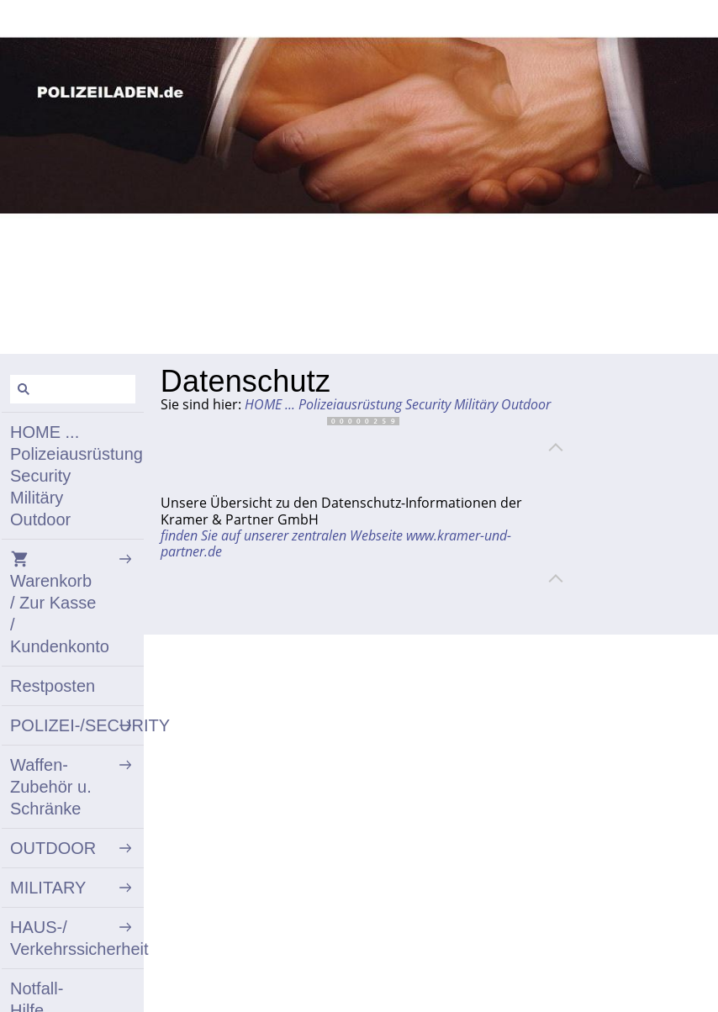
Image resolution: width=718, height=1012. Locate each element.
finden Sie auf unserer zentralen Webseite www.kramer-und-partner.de (336, 543)
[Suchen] (72, 389)
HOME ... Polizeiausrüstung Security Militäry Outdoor (398, 404)
